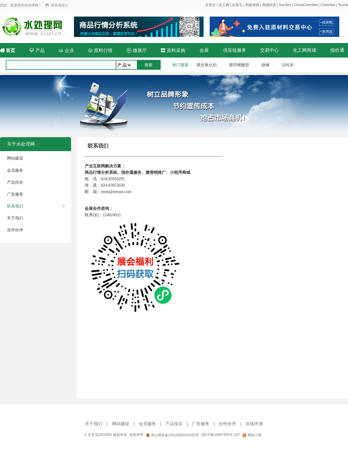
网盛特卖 (269, 5)
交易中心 (269, 50)
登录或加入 (59, 5)
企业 (66, 50)
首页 (7, 50)
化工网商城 (304, 50)
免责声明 (136, 435)
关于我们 (15, 218)
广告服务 (15, 194)
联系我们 (15, 206)
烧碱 (265, 64)
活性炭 (288, 64)
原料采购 (173, 50)
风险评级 (252, 5)
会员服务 (15, 170)
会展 (204, 50)
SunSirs (285, 5)
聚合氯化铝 (207, 64)
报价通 (337, 50)
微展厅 (136, 50)
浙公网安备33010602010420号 (172, 435)
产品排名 (15, 182)
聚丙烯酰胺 (239, 64)
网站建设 (15, 158)
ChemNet (327, 5)
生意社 (210, 5)
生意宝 (237, 5)
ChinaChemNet (306, 5)
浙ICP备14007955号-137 (220, 435)
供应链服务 (234, 50)
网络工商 (251, 435)
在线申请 (254, 423)
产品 (36, 50)
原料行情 (100, 50)
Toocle (343, 5)
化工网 (224, 5)
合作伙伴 (15, 230)
